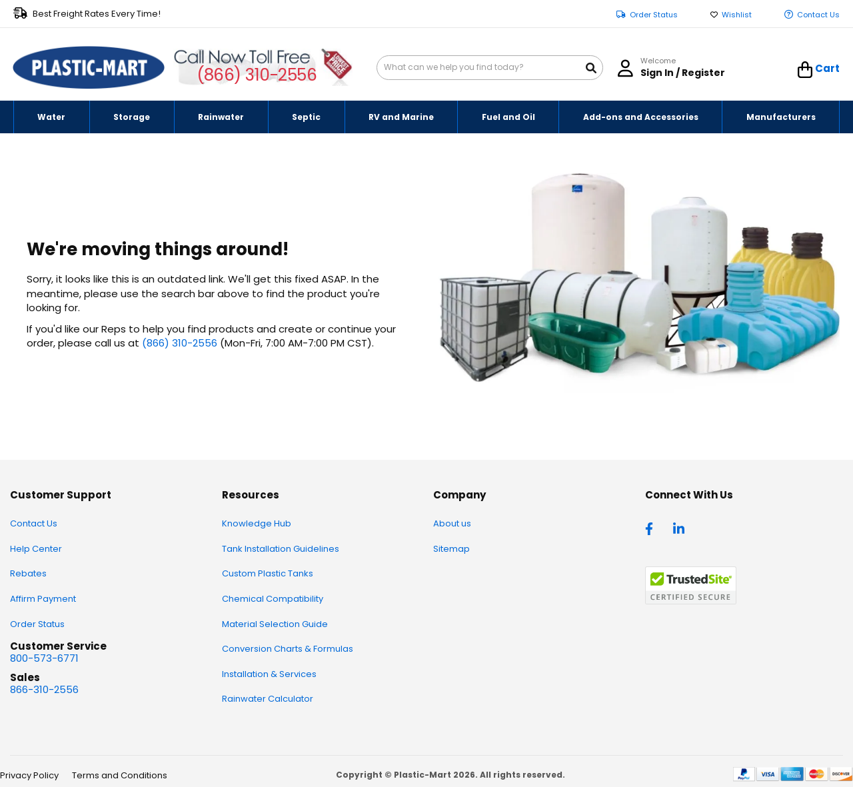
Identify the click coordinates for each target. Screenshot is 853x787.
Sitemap (451, 548)
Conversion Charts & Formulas (287, 648)
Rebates (28, 573)
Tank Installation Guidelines (280, 548)
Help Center (36, 548)
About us (452, 523)
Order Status (654, 15)
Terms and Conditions (119, 775)
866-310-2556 (44, 689)
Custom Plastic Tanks (267, 573)
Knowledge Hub (256, 523)
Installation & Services (269, 674)
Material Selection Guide (275, 624)
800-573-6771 (44, 658)
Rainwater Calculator (267, 698)
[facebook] (652, 528)
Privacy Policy (29, 775)
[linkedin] (680, 528)
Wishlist (737, 15)
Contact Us (818, 15)
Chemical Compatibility (272, 598)
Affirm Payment (43, 598)
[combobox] (490, 67)
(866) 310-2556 (257, 75)
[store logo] (88, 68)
